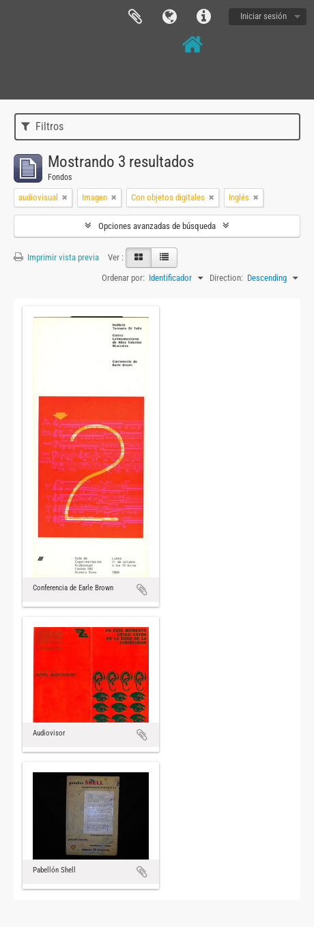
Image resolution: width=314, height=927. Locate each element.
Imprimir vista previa (56, 257)
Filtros (42, 126)
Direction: (226, 278)
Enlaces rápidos (203, 17)
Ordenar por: (123, 278)
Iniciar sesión (263, 16)
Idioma (169, 17)
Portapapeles (135, 17)
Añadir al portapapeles (142, 589)
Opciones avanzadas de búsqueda (157, 226)
